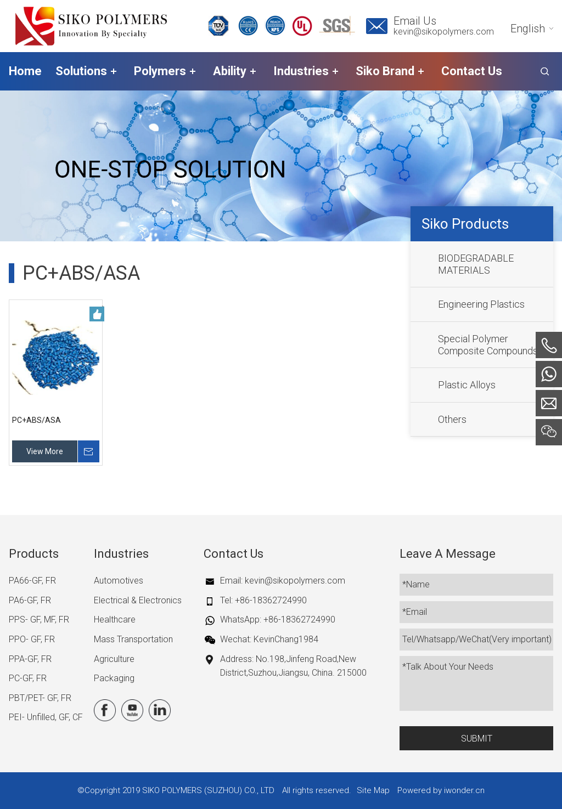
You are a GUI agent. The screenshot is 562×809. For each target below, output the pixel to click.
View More (44, 451)
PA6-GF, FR (30, 600)
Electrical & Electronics (138, 600)
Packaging (114, 678)
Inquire (88, 451)
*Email (414, 612)
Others (452, 419)
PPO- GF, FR (32, 639)
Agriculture (114, 659)
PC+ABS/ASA (36, 420)
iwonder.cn (464, 790)
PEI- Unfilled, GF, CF (46, 717)
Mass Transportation (133, 639)
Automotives (118, 580)
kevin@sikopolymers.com (444, 31)
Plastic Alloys (467, 385)
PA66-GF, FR (32, 580)
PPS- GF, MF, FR (39, 619)
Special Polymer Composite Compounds (488, 345)
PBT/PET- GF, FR (40, 698)
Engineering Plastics (481, 304)
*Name (416, 584)
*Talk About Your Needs (447, 666)
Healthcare (115, 619)
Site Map (373, 790)
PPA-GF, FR (30, 659)
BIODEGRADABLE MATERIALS (476, 264)
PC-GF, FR (28, 678)
